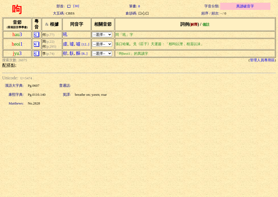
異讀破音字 (245, 6)
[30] (72, 6)
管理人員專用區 (262, 60)
